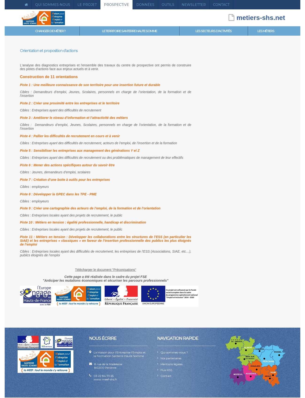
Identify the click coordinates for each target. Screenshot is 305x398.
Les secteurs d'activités (213, 31)
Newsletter (194, 5)
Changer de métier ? (50, 31)
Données (145, 5)
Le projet (87, 5)
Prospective (116, 5)
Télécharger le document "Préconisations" (105, 270)
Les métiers (265, 31)
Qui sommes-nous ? (174, 352)
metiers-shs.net (257, 17)
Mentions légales (171, 364)
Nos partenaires (170, 358)
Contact (221, 5)
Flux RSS (166, 370)
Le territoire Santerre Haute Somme (129, 31)
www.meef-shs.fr (105, 379)
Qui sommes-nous (52, 5)
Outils (168, 5)
